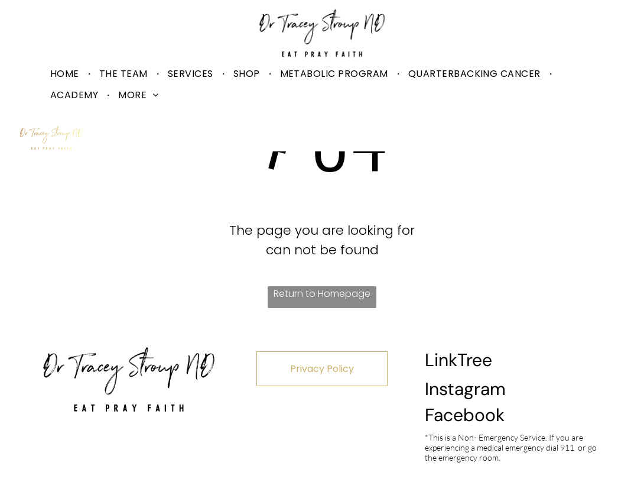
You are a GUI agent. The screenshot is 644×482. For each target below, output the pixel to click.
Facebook (465, 414)
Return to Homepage (322, 293)
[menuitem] (65, 73)
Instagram (465, 388)
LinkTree (458, 359)
